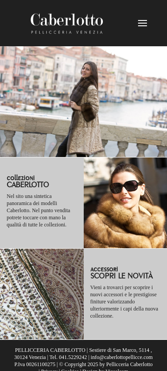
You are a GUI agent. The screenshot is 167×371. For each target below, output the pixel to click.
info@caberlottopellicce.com (122, 357)
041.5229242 (73, 357)
